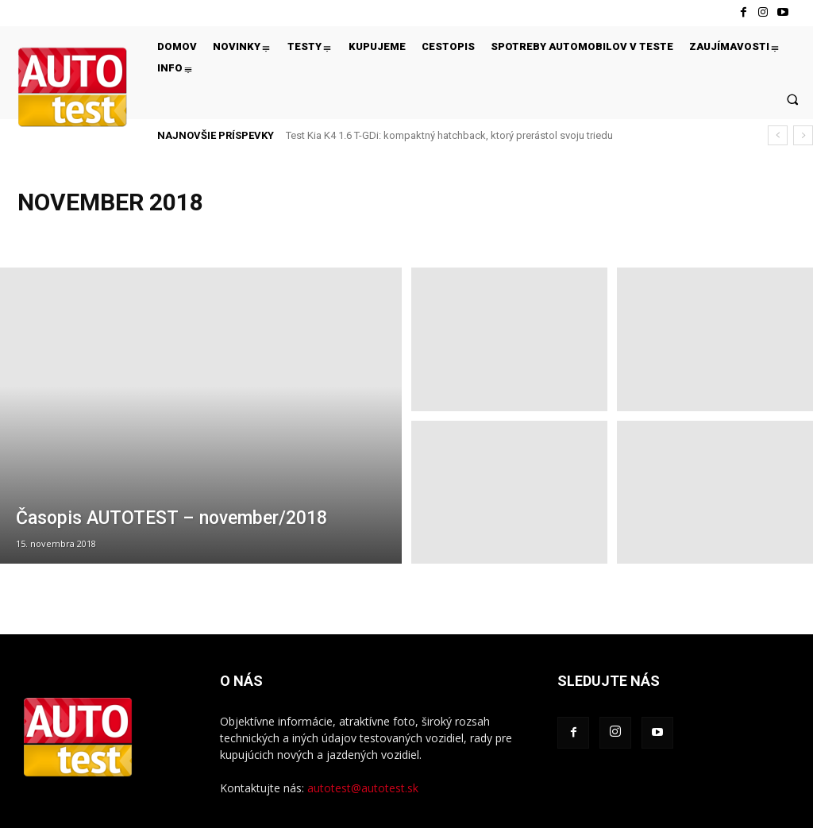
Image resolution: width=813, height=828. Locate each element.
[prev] (778, 135)
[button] (793, 99)
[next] (803, 135)
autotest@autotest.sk (362, 787)
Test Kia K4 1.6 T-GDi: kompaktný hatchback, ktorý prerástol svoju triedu (449, 135)
